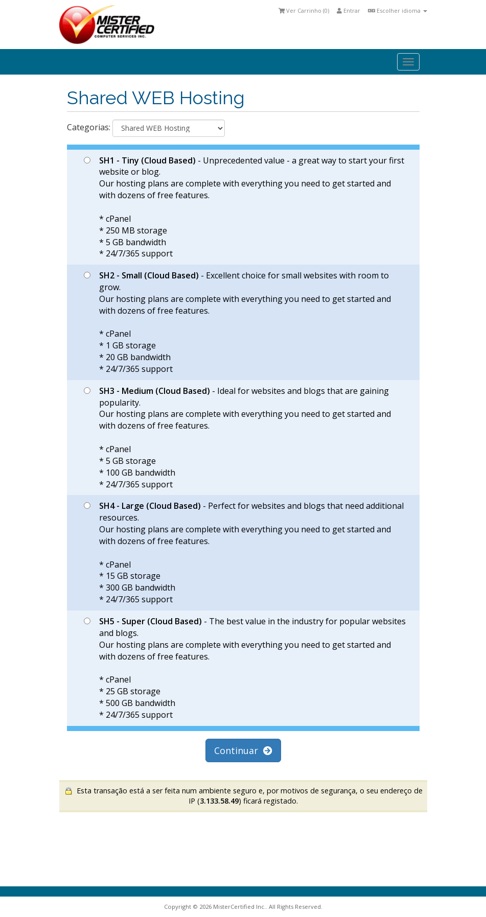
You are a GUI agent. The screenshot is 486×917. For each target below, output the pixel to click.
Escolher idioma (397, 10)
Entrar (348, 10)
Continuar (243, 750)
